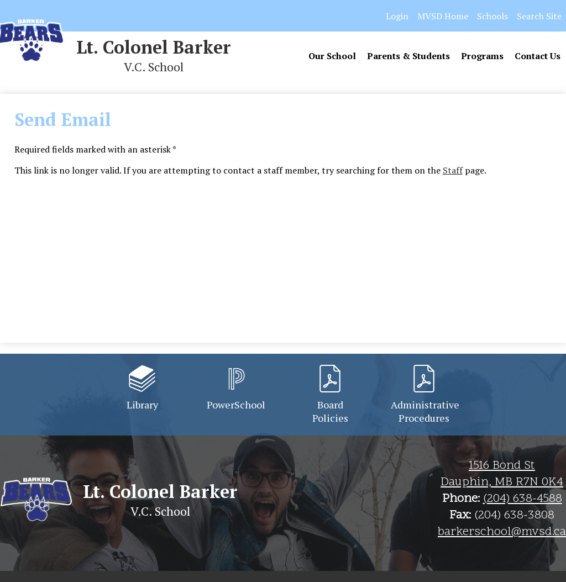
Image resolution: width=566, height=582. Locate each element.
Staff (453, 170)
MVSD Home (442, 16)
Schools (492, 16)
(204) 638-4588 (522, 499)
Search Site (539, 16)
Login (397, 16)
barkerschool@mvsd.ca (502, 532)
